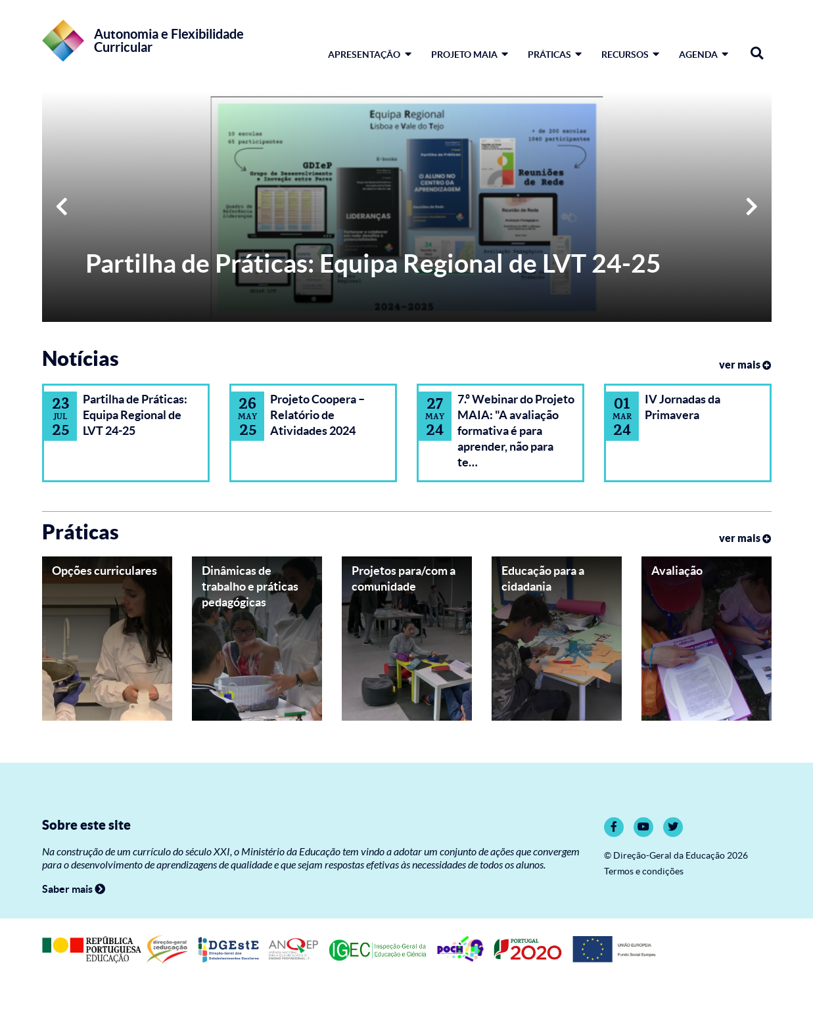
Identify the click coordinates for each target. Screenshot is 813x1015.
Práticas (555, 54)
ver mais (745, 365)
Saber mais (73, 889)
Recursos (630, 54)
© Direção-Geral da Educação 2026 (676, 856)
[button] (61, 207)
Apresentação (369, 54)
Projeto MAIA (469, 54)
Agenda (703, 54)
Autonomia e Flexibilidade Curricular (169, 41)
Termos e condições (644, 871)
